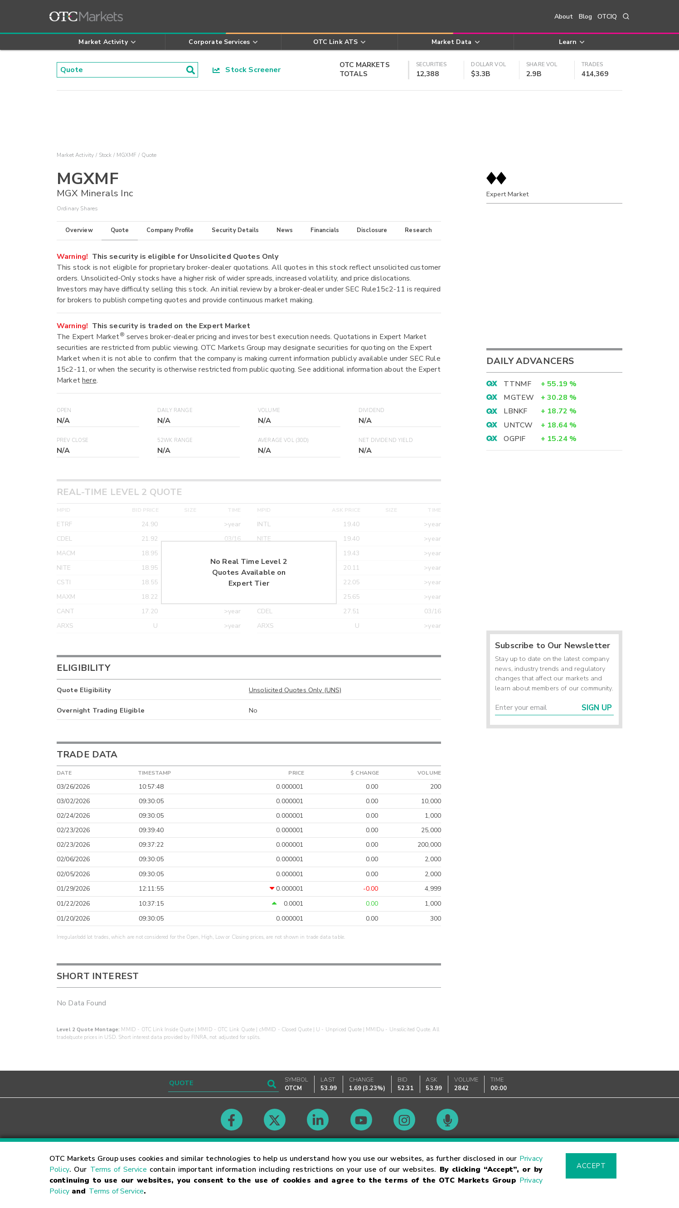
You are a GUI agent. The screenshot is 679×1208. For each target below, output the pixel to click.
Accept (591, 1165)
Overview (78, 230)
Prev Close (73, 440)
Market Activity (75, 155)
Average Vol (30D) (283, 440)
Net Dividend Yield (386, 440)
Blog (585, 16)
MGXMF (126, 155)
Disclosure (372, 230)
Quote (120, 230)
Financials (324, 230)
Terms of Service (118, 1169)
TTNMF (517, 384)
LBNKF (515, 411)
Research (418, 230)
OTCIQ (607, 16)
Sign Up (597, 708)
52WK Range (175, 440)
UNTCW (518, 425)
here (89, 380)
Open (64, 410)
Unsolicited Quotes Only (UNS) (295, 689)
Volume (269, 410)
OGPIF (514, 439)
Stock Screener (247, 70)
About (563, 16)
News (284, 230)
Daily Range (175, 410)
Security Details (235, 230)
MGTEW (519, 398)
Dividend (371, 410)
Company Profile (170, 230)
